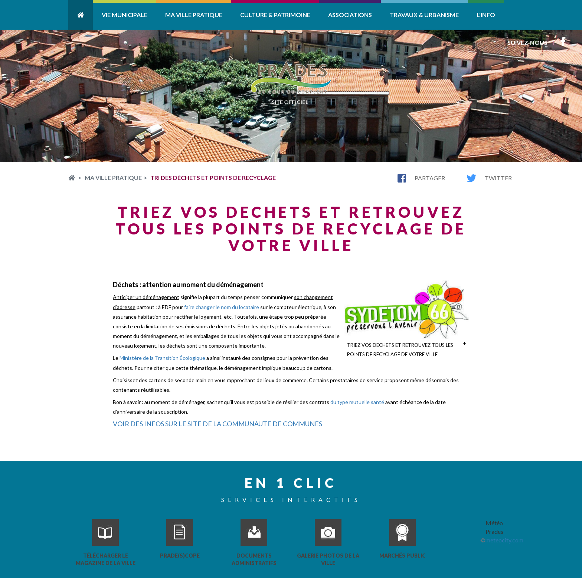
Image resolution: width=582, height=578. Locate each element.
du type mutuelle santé (357, 402)
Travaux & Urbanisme (424, 14)
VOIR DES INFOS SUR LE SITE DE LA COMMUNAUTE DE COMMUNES (217, 424)
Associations (350, 14)
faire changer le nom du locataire (221, 307)
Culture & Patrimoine (275, 14)
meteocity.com (504, 539)
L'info (486, 14)
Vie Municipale (124, 14)
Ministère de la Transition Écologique (162, 358)
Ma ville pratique (193, 14)
